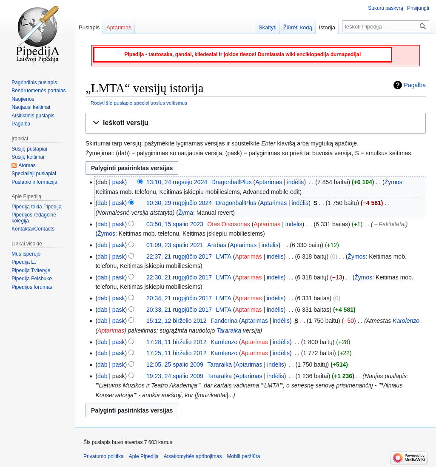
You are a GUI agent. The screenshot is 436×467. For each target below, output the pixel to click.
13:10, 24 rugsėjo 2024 (176, 182)
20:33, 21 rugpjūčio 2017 (179, 309)
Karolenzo (406, 320)
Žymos (393, 182)
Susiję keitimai (27, 157)
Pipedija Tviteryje (30, 270)
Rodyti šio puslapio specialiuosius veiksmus (139, 102)
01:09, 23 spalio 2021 (174, 245)
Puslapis (89, 27)
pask (118, 182)
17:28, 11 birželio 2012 (176, 342)
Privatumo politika (103, 456)
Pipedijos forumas (31, 287)
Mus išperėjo (25, 254)
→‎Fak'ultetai (389, 224)
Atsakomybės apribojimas (193, 456)
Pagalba (415, 85)
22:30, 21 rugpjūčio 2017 (179, 277)
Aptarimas (268, 182)
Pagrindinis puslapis (34, 82)
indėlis (295, 182)
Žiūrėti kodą (297, 27)
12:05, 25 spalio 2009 (174, 364)
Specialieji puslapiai (33, 174)
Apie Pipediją (144, 456)
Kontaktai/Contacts (32, 229)
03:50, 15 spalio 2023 (174, 224)
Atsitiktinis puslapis (32, 116)
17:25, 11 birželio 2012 (176, 353)
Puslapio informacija (34, 182)
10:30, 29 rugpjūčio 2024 (179, 202)
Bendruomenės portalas (38, 91)
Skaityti (267, 27)
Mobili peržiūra (243, 456)
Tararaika (229, 330)
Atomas (27, 165)
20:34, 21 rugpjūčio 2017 (179, 298)
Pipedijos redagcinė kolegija (33, 218)
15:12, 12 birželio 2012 (176, 320)
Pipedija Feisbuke (31, 279)
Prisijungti (418, 8)
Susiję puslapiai (29, 149)
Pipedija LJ (24, 262)
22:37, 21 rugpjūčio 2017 (179, 256)
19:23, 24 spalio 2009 (174, 376)
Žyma (185, 212)
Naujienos (22, 99)
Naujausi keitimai (30, 107)
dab (102, 202)
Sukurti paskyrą (385, 8)
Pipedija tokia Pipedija (36, 207)
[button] (256, 123)
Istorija (327, 27)
